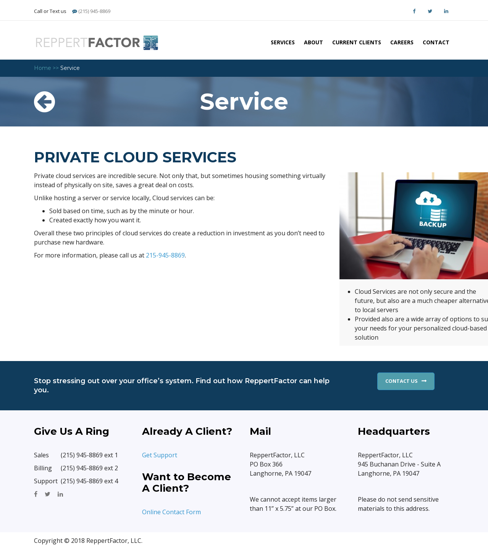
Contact (436, 42)
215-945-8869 (165, 255)
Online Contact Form (171, 512)
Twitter (430, 11)
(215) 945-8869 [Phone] (91, 11)
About (313, 42)
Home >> (46, 68)
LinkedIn (446, 11)
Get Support (160, 455)
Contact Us (401, 380)
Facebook (414, 11)
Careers (402, 42)
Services (283, 42)
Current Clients (356, 42)
